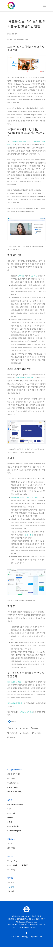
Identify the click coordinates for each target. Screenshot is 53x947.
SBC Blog (11, 870)
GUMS (9, 822)
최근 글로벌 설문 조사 (14, 682)
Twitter (24, 728)
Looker (10, 818)
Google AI (11, 813)
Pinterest (12, 733)
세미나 (9, 844)
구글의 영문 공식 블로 (25, 712)
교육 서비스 (11, 848)
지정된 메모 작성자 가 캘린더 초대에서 (24, 497)
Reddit (34, 728)
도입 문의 (10, 887)
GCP (9, 809)
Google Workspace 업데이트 (17, 865)
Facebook (12, 728)
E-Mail (11, 737)
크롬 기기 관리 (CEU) (14, 792)
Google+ (24, 733)
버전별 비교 (11, 778)
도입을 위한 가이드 (13, 774)
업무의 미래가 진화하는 (15, 703)
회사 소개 (10, 882)
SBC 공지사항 (12, 861)
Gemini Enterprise (14, 831)
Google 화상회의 (13, 826)
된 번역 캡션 (29, 535)
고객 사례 (10, 891)
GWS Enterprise (13, 783)
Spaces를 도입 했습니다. (25, 378)
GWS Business (12, 787)
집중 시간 (34, 276)
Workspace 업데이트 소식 (17, 40)
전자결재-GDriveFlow (15, 804)
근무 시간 (21, 276)
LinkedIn (36, 733)
